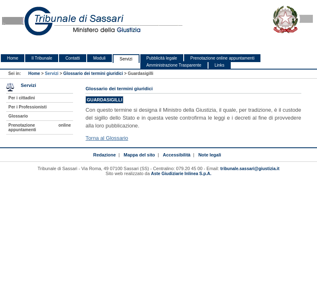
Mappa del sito (139, 154)
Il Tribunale (41, 58)
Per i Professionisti (27, 107)
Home (12, 58)
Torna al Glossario (106, 138)
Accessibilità (177, 154)
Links (220, 65)
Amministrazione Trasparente (174, 65)
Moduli (99, 58)
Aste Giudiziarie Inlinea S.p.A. (181, 173)
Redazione (104, 154)
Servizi (126, 59)
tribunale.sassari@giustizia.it (249, 168)
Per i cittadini (21, 98)
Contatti (72, 58)
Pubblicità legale (162, 58)
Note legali (209, 154)
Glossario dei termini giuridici (93, 73)
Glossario (18, 116)
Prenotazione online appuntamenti (222, 58)
